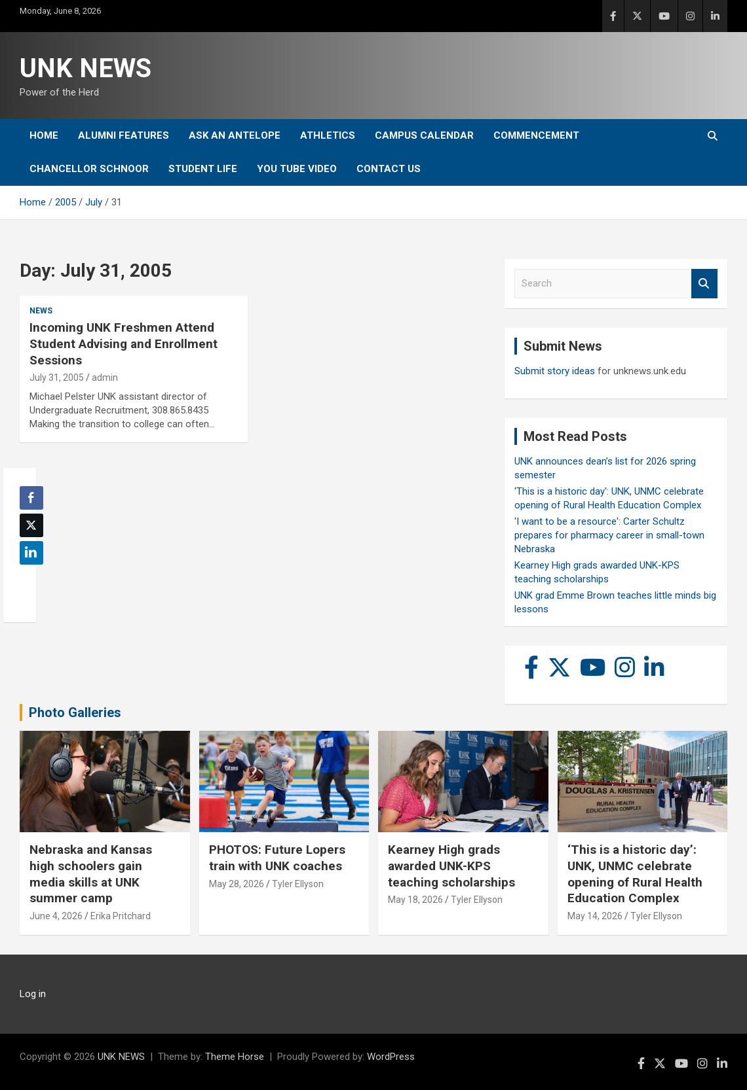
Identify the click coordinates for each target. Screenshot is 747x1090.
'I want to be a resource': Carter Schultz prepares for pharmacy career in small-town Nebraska (609, 535)
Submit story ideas (554, 371)
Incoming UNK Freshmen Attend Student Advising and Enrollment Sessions (123, 343)
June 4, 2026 (56, 916)
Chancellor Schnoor (89, 169)
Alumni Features (123, 135)
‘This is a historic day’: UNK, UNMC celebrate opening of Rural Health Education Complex (634, 873)
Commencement (536, 135)
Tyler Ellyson (298, 884)
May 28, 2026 (236, 884)
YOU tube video (297, 169)
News (40, 310)
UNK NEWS (85, 68)
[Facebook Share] (31, 498)
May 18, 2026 (415, 899)
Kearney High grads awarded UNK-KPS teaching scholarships (451, 865)
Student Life (202, 169)
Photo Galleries (75, 712)
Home (43, 135)
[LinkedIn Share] (31, 553)
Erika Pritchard (120, 916)
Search (704, 283)
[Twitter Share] (31, 525)
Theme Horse (234, 1057)
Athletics (327, 135)
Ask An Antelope (234, 135)
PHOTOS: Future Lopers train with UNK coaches (277, 857)
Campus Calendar (424, 135)
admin (105, 377)
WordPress (391, 1057)
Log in (33, 994)
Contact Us (388, 169)
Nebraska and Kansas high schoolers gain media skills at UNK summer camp (90, 873)
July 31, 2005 (56, 377)
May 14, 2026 (594, 916)
